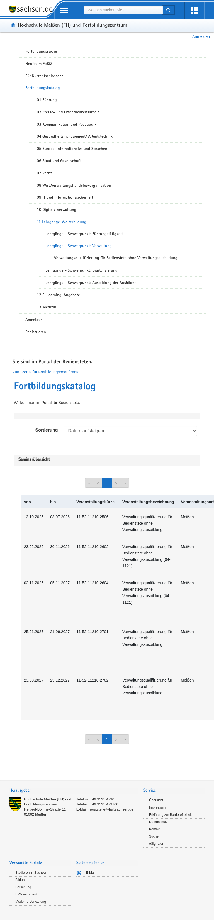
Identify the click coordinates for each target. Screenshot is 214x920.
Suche (154, 836)
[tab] (73, 791)
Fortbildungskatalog (42, 87)
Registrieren (35, 331)
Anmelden (201, 36)
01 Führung (47, 99)
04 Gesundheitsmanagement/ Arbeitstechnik (75, 136)
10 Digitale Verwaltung (56, 209)
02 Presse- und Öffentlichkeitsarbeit (68, 112)
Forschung (23, 887)
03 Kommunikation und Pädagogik (66, 124)
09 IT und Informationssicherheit (65, 197)
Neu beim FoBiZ (38, 63)
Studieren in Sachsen (31, 873)
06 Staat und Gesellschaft (59, 160)
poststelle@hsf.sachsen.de (111, 809)
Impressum (157, 807)
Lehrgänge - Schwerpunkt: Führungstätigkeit (84, 233)
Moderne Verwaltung (30, 902)
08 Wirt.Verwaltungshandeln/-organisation (74, 185)
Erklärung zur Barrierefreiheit (170, 815)
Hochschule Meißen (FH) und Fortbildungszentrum (72, 24)
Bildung (20, 880)
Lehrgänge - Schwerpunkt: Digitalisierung (81, 270)
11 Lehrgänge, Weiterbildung (61, 221)
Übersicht (156, 800)
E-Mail (90, 873)
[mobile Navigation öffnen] (64, 10)
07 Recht (44, 173)
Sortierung (46, 430)
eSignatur (156, 844)
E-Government (26, 894)
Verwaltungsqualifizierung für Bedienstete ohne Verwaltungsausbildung (115, 257)
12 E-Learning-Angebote (58, 294)
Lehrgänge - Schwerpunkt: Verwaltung (78, 245)
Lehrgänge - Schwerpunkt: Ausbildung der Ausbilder (90, 282)
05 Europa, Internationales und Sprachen (72, 148)
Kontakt (154, 829)
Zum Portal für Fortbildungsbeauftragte (46, 372)
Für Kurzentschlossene (44, 75)
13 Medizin (46, 307)
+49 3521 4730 (102, 799)
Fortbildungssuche (41, 51)
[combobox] (123, 10)
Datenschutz (158, 822)
